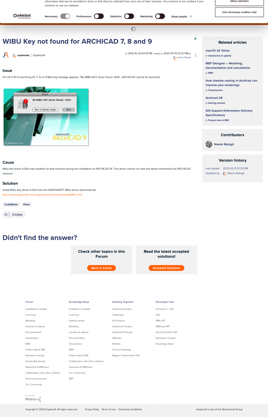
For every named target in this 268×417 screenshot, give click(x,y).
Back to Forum (101, 268)
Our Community (33, 384)
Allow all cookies (239, 9)
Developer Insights (166, 338)
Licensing (30, 314)
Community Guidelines (130, 409)
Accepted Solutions (166, 268)
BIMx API (160, 320)
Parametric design (34, 355)
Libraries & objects (35, 326)
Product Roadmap (121, 349)
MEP (210, 73)
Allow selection (239, 20)
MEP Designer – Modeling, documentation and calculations (228, 65)
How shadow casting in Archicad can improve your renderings (231, 82)
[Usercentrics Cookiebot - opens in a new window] (22, 35)
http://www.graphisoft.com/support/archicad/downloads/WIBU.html (42, 195)
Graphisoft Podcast (122, 332)
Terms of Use (109, 409)
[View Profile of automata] (23, 55)
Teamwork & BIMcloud (37, 367)
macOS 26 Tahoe (218, 50)
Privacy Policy (92, 409)
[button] (46, 116)
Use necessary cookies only (239, 31)
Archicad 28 (214, 98)
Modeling (30, 320)
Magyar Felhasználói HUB (125, 355)
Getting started (216, 103)
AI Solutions (118, 320)
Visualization (215, 90)
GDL (158, 314)
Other (26, 204)
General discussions (36, 378)
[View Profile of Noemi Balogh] (184, 57)
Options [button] (194, 55)
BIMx (28, 343)
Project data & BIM (218, 120)
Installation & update (219, 55)
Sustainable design (35, 361)
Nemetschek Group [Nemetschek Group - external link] (232, 409)
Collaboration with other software (42, 372)
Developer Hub (165, 302)
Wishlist (116, 343)
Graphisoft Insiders (122, 326)
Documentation (33, 332)
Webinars (117, 338)
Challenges (118, 314)
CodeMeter (11, 204)
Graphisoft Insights (122, 309)
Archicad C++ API (165, 309)
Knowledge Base (79, 302)
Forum (29, 302)
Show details (179, 35)
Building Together (122, 302)
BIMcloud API (163, 326)
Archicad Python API (166, 332)
